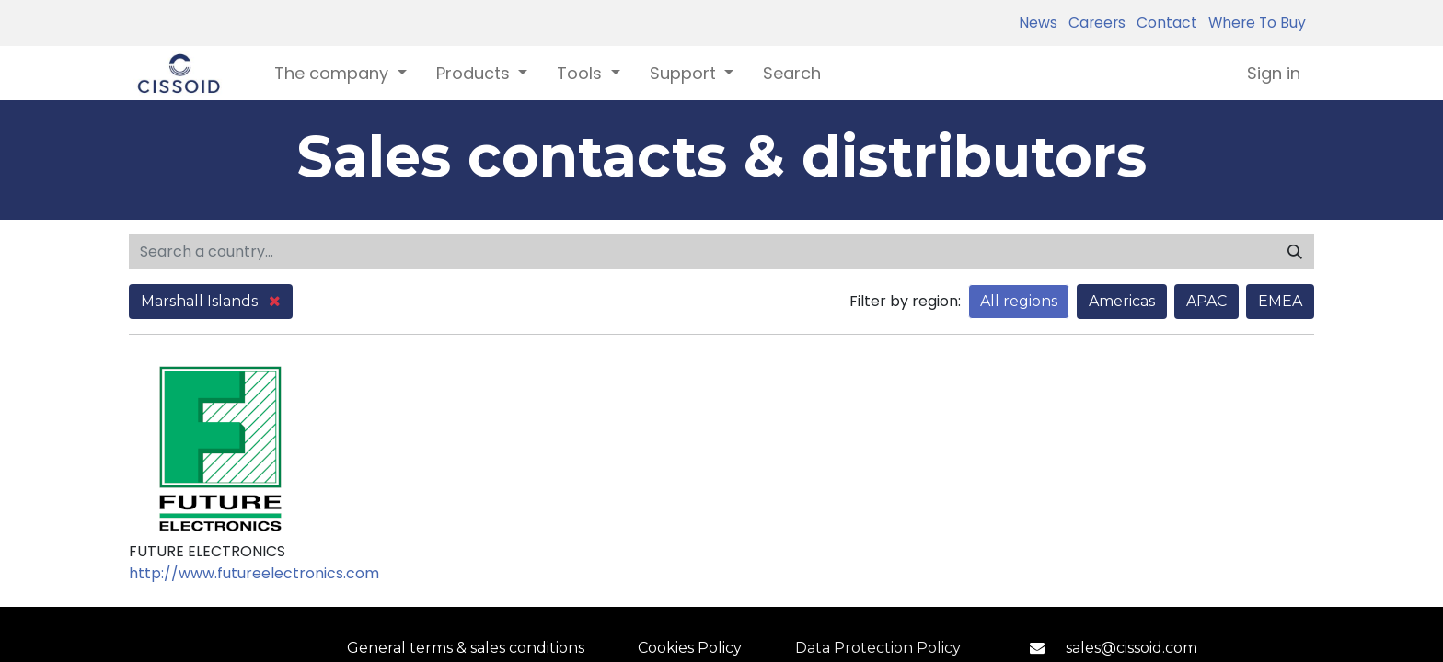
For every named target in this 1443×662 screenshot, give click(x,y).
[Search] (1295, 251)
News (1038, 22)
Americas (1122, 301)
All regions (1018, 301)
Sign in (1273, 73)
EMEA (1280, 301)
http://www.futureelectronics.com (254, 573)
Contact (1163, 22)
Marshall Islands (211, 301)
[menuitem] (792, 73)
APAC (1206, 301)
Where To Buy (1253, 22)
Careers (1093, 22)
